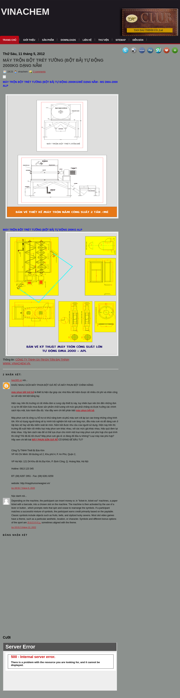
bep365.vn (16, 380)
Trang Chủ (9, 40)
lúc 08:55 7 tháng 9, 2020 (23, 488)
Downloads (68, 40)
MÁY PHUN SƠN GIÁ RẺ (45, 439)
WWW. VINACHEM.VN (17, 363)
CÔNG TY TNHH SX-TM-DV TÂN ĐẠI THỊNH (42, 359)
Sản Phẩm (48, 40)
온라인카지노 (34, 522)
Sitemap (121, 40)
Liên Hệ (87, 40)
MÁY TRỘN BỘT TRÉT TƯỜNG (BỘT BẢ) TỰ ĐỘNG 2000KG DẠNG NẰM (53, 63)
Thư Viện (103, 40)
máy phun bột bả (85, 410)
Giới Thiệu (29, 40)
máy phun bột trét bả (22, 392)
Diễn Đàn (137, 40)
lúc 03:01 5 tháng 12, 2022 (23, 527)
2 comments (39, 71)
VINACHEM (25, 12)
